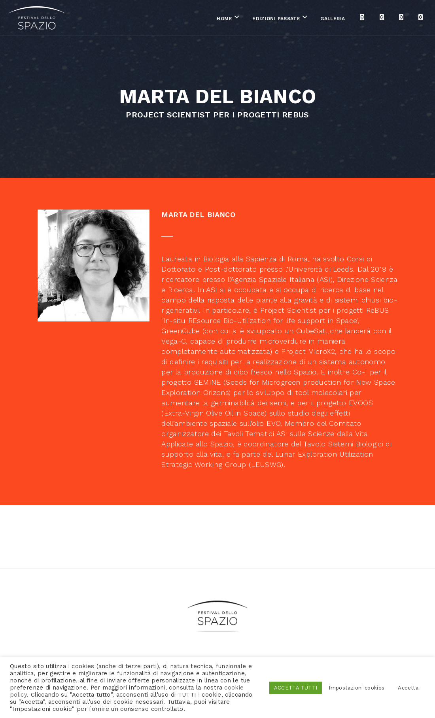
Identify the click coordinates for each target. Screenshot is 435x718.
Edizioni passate (245, 19)
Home (192, 19)
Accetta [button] (408, 688)
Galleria (301, 19)
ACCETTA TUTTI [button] (296, 688)
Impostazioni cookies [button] (356, 688)
